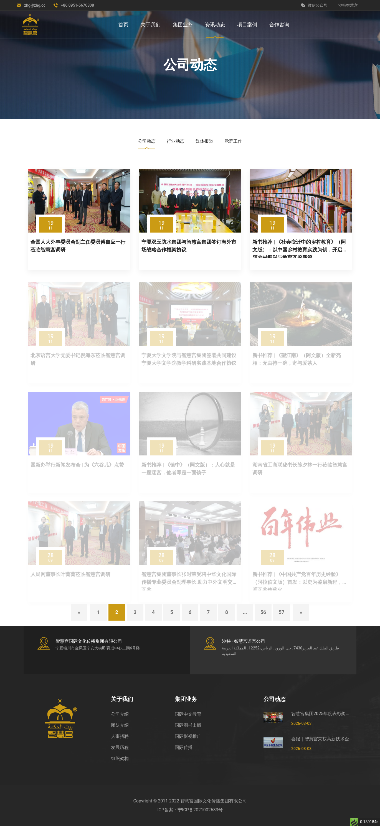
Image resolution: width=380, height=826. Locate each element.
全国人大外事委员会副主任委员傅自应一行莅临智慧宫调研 (78, 246)
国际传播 (183, 747)
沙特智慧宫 (348, 5)
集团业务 (183, 24)
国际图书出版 (188, 725)
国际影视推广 (188, 736)
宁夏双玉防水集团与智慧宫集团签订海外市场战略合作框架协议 (188, 246)
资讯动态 (215, 24)
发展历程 (120, 747)
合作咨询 (279, 24)
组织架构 (120, 758)
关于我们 (151, 24)
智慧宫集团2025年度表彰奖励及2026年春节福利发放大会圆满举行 (321, 713)
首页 (123, 24)
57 (282, 612)
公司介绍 (120, 714)
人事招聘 (120, 736)
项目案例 (247, 24)
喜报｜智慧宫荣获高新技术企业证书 (321, 738)
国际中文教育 (188, 714)
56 (263, 612)
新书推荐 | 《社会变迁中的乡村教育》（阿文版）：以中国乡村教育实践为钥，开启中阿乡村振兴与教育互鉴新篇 (299, 248)
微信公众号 (314, 5)
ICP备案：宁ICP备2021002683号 (190, 809)
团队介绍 (120, 725)
